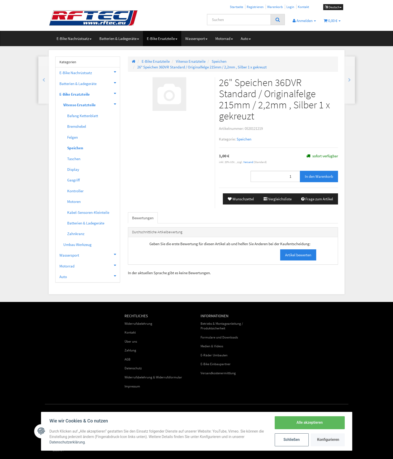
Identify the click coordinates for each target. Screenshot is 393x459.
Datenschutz (133, 368)
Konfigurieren (328, 439)
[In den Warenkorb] (319, 176)
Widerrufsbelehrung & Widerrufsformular (153, 377)
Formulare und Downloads (219, 337)
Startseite (236, 7)
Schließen (292, 439)
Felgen (72, 137)
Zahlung (130, 350)
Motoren (74, 201)
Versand (248, 162)
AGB (127, 359)
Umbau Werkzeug (77, 244)
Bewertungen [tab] (143, 217)
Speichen (244, 139)
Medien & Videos (212, 346)
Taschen (73, 158)
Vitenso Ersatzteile (91, 104)
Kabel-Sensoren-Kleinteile (88, 212)
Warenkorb (275, 7)
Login (290, 7)
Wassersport (196, 38)
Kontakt (303, 7)
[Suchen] (239, 19)
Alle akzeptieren (310, 422)
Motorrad (224, 38)
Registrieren (255, 7)
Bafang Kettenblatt (82, 115)
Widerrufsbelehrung (138, 323)
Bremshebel (76, 126)
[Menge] (275, 176)
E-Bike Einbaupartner (216, 364)
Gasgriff (73, 180)
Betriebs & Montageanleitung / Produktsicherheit (222, 326)
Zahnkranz (75, 233)
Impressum (132, 386)
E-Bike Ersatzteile (162, 38)
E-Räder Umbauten (214, 355)
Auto (246, 38)
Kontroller (75, 190)
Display (73, 169)
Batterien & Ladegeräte (119, 38)
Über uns (131, 341)
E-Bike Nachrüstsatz (74, 38)
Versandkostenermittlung (218, 373)
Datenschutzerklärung (67, 442)
